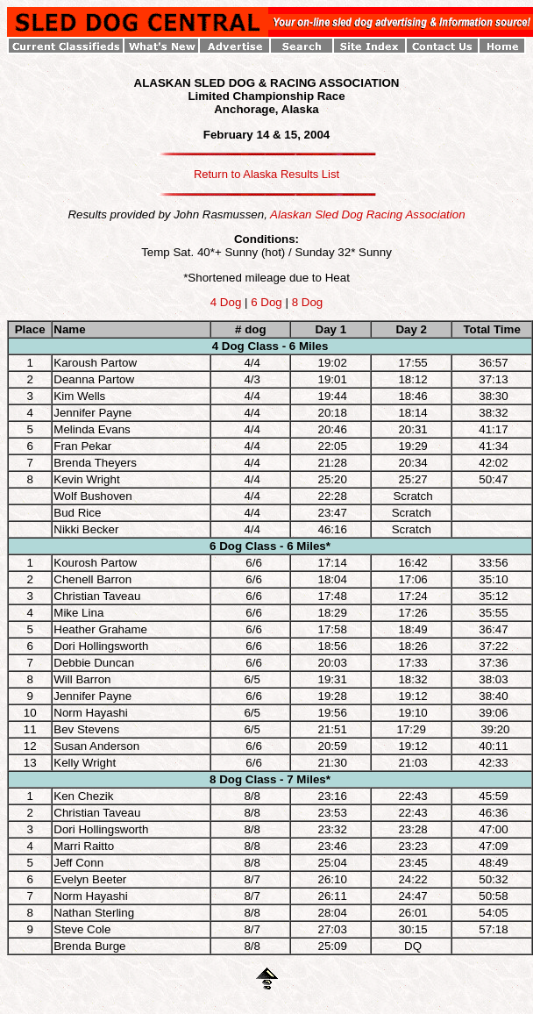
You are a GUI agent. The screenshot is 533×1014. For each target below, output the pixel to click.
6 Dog (266, 302)
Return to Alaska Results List (266, 174)
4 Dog (226, 302)
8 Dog (307, 302)
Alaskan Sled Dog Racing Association (367, 214)
